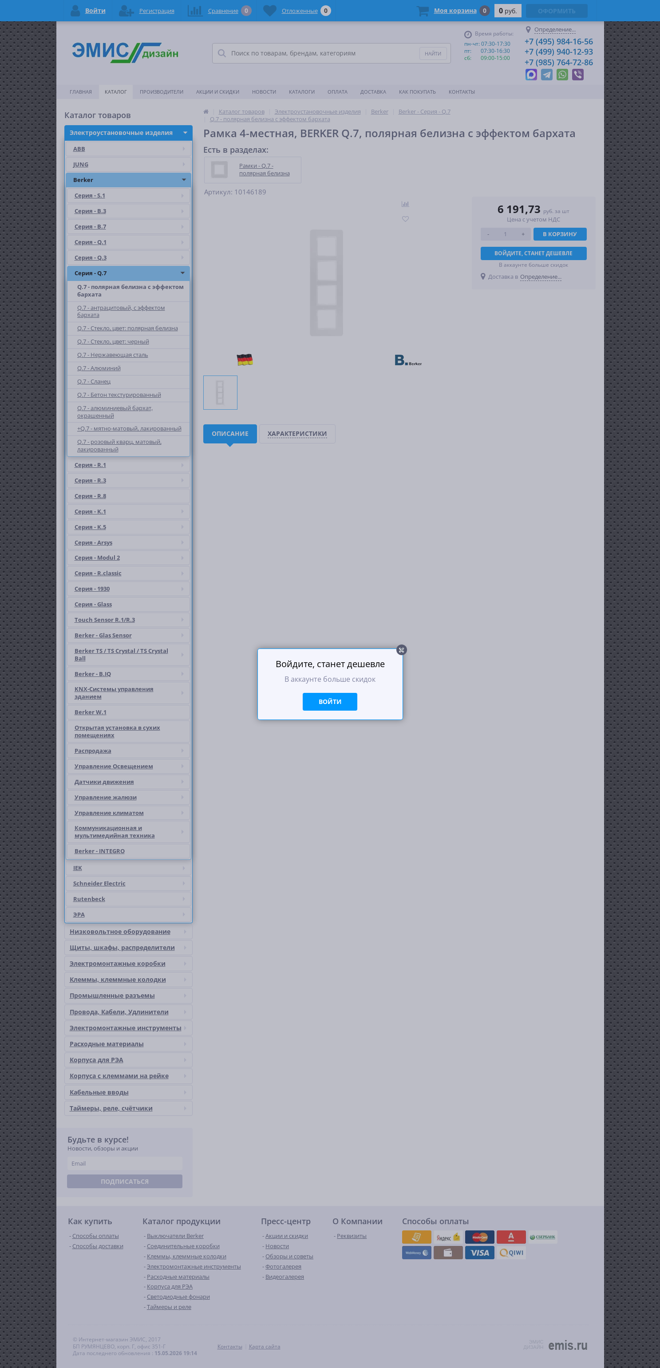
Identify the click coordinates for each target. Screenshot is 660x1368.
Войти (330, 701)
